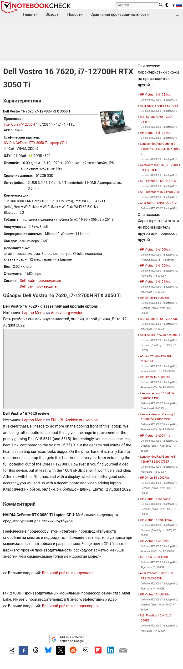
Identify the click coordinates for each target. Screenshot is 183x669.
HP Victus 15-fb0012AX (156, 520)
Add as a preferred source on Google (67, 639)
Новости (74, 14)
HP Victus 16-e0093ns (155, 499)
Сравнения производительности (119, 14)
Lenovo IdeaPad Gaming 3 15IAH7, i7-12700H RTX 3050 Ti (160, 148)
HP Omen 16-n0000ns (155, 377)
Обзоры (53, 14)
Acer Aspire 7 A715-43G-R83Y (160, 335)
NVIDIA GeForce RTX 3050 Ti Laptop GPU (35, 143)
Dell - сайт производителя (40, 281)
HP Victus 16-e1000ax (155, 249)
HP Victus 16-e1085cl (154, 541)
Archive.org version (67, 312)
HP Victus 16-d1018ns (155, 281)
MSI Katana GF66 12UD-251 (159, 181)
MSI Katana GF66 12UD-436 (159, 319)
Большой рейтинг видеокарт (67, 573)
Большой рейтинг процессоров (70, 606)
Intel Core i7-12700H (19, 125)
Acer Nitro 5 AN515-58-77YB (159, 203)
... (177, 14)
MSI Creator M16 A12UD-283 (159, 192)
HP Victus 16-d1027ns (155, 132)
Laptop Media (34, 312)
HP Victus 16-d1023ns (155, 94)
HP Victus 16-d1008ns (155, 265)
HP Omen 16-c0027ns (155, 477)
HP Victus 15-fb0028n (155, 594)
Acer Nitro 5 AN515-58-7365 (159, 105)
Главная (30, 14)
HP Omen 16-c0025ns (155, 298)
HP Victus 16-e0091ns (155, 435)
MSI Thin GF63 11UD (154, 557)
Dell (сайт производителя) (40, 286)
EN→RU (57, 420)
